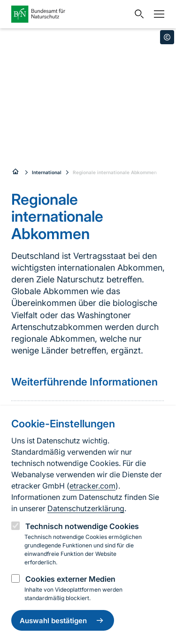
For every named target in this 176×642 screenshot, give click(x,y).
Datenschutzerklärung (85, 508)
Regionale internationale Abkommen (115, 172)
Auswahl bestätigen (63, 620)
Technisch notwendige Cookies (82, 526)
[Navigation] (157, 14)
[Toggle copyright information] (167, 37)
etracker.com (92, 485)
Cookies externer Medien (70, 579)
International (46, 172)
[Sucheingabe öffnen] (137, 14)
